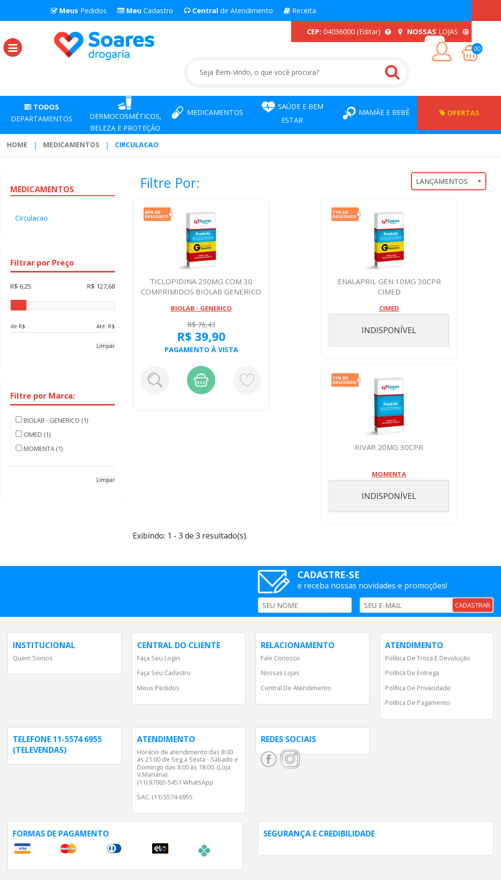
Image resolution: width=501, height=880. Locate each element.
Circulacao (137, 144)
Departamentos (41, 112)
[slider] (18, 305)
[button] (12, 47)
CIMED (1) (33, 434)
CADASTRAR (472, 605)
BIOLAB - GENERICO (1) (52, 420)
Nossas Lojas (280, 672)
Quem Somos (33, 658)
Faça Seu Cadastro (164, 672)
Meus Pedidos (158, 687)
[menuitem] (17, 144)
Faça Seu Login (158, 658)
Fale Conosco (280, 658)
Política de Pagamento (417, 702)
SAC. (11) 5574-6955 (165, 796)
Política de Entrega (412, 672)
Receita (300, 10)
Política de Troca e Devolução (427, 658)
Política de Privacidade (418, 687)
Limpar (105, 345)
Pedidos (79, 10)
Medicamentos (71, 144)
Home (17, 144)
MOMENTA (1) (39, 448)
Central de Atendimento (296, 687)
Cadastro (145, 10)
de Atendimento (228, 10)
